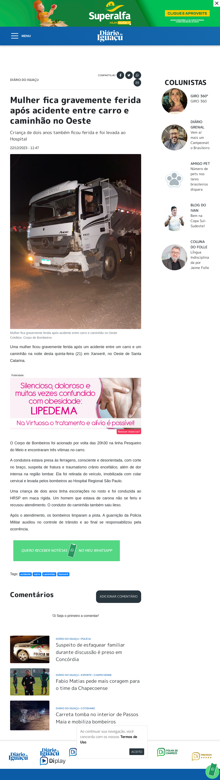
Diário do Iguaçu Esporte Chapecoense (84, 675)
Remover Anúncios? (129, 431)
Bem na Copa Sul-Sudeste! (198, 220)
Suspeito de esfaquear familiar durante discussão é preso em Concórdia (90, 652)
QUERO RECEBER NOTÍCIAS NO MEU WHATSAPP (66, 550)
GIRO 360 (199, 101)
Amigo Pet (200, 163)
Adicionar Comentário (119, 596)
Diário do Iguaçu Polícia (73, 638)
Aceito (136, 752)
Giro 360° (199, 96)
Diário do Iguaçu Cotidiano (75, 708)
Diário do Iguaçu (24, 80)
